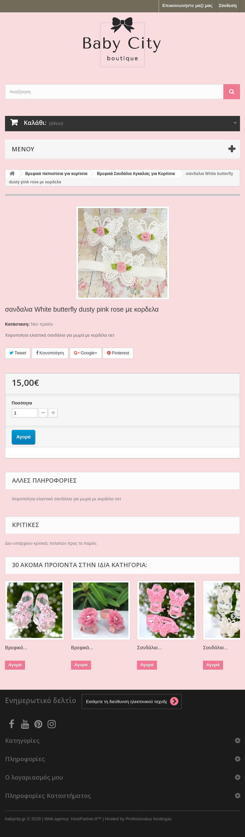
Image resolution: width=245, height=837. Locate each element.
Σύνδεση (228, 5)
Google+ (85, 352)
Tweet (17, 352)
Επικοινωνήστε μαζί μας (187, 5)
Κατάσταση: (17, 324)
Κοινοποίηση (50, 352)
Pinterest (118, 352)
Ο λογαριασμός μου (34, 777)
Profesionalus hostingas (149, 818)
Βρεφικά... (16, 647)
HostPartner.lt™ (86, 818)
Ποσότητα (22, 402)
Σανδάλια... (149, 647)
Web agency (56, 818)
